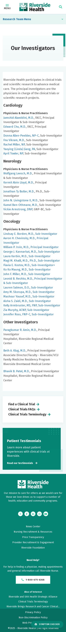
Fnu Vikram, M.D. (14, 140)
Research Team (13, 19)
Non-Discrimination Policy (33, 617)
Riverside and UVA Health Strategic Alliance (33, 596)
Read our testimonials (20, 463)
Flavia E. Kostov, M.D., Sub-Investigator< (29, 265)
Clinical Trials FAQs (21, 409)
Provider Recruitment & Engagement (33, 542)
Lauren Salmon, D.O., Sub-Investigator (28, 287)
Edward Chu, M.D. (14, 126)
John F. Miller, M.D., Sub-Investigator (26, 274)
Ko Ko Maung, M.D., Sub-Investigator (27, 269)
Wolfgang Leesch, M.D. (17, 173)
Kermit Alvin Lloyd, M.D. (18, 182)
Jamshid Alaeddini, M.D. (18, 117)
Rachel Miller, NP (14, 144)
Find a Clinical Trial (21, 404)
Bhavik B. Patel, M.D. (16, 371)
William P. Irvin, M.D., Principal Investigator (31, 247)
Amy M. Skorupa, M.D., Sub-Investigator (29, 292)
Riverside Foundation (33, 547)
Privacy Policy (33, 612)
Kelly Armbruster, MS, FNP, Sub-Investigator (31, 305)
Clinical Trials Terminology (27, 414)
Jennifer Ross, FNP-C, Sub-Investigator (28, 314)
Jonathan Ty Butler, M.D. (18, 191)
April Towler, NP (13, 153)
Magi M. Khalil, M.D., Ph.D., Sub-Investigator (31, 260)
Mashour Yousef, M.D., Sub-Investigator (28, 296)
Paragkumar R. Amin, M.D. (20, 330)
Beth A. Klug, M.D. (14, 350)
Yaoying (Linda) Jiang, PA (19, 149)
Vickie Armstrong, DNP (17, 209)
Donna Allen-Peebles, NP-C (21, 135)
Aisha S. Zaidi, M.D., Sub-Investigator (27, 301)
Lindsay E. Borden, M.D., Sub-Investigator (30, 233)
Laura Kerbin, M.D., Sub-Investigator (27, 256)
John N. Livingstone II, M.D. (20, 200)
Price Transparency (33, 537)
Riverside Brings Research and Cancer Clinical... (33, 606)
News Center (33, 526)
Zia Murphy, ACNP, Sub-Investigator (26, 310)
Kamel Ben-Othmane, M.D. (20, 205)
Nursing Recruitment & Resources (33, 531)
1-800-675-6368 (33, 579)
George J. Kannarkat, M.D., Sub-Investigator (31, 251)
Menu (7, 7)
